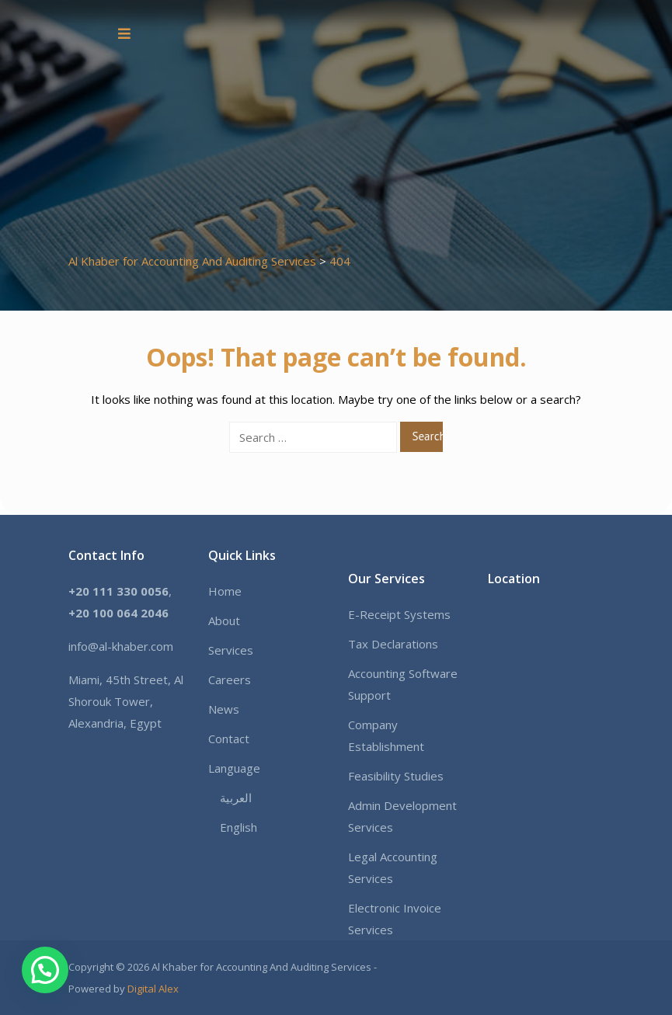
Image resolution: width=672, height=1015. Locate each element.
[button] (45, 970)
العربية (236, 797)
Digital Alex (153, 989)
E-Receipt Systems (399, 614)
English (238, 827)
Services (230, 650)
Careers (229, 679)
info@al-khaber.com (120, 646)
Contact (228, 738)
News (223, 709)
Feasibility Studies (396, 776)
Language (234, 768)
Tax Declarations (393, 644)
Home (225, 591)
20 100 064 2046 (122, 612)
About (224, 620)
